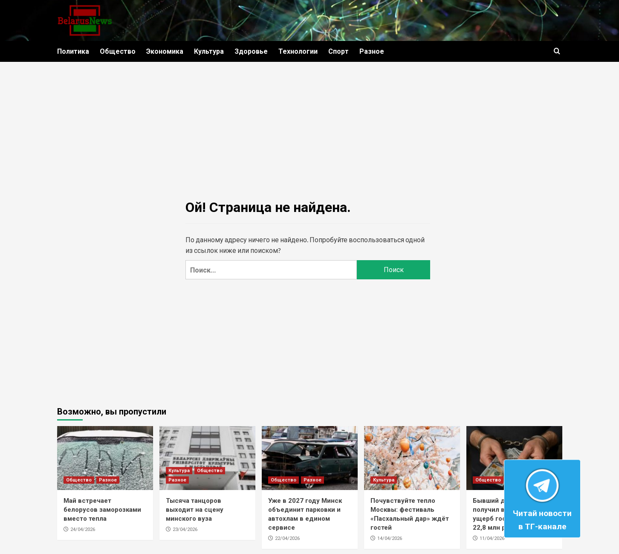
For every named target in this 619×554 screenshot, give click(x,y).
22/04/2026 (287, 538)
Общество (118, 51)
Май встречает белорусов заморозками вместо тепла (102, 509)
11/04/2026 (492, 538)
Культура (209, 51)
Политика (73, 51)
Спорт (338, 51)
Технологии (298, 51)
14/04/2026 (389, 538)
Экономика (164, 51)
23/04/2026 (185, 529)
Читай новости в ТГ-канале (542, 497)
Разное (371, 51)
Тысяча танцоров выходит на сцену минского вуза (194, 509)
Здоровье (251, 51)
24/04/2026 (82, 529)
